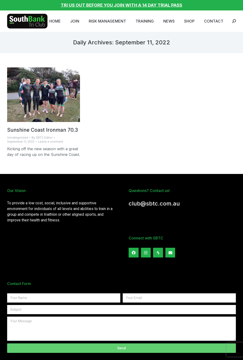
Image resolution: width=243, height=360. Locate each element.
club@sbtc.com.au (154, 203)
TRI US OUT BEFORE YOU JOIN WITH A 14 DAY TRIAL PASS (121, 5)
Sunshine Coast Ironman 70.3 (42, 130)
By (42, 137)
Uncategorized (17, 137)
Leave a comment (50, 141)
